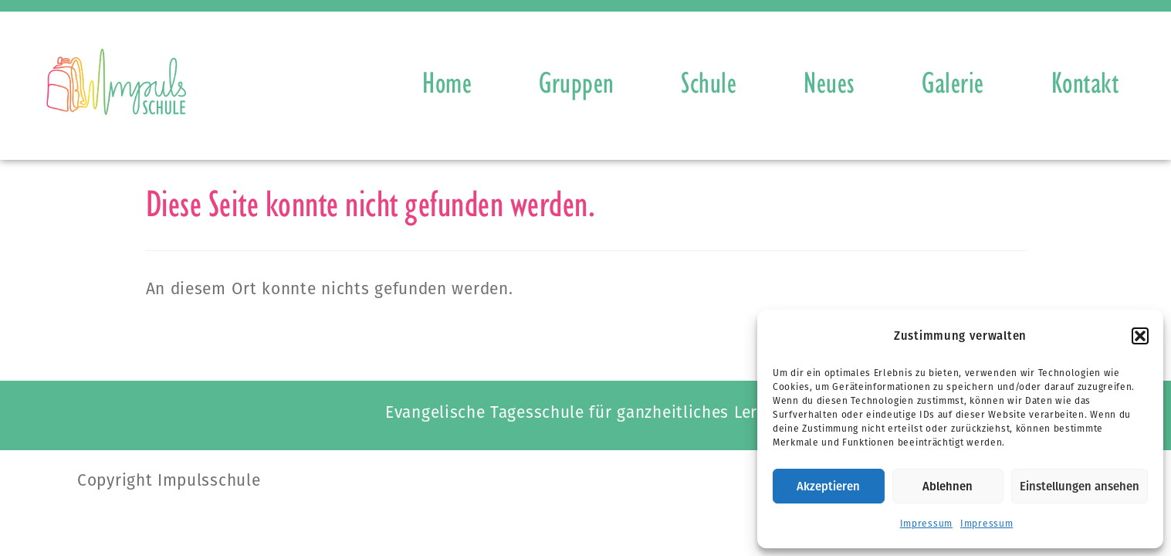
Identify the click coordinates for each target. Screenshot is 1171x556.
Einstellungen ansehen (1079, 486)
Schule (708, 82)
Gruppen (576, 82)
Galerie (953, 82)
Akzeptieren (828, 486)
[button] (1140, 336)
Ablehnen (947, 486)
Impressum (926, 523)
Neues (829, 82)
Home (447, 82)
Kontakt (1085, 82)
